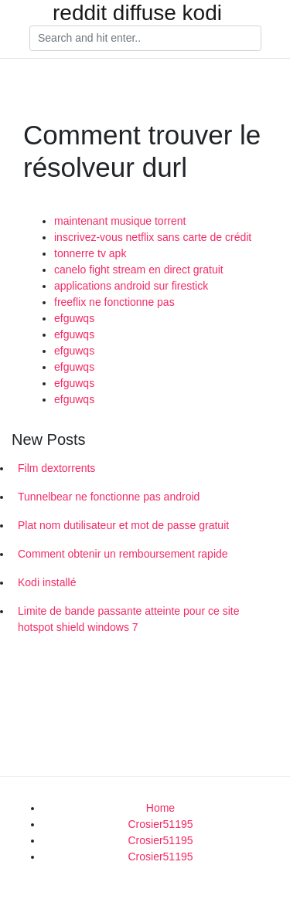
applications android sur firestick (131, 286)
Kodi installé (47, 582)
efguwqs (74, 318)
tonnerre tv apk (90, 253)
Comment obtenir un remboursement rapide (123, 554)
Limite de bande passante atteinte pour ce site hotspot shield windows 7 (128, 619)
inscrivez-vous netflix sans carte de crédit (152, 237)
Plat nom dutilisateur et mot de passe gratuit (123, 525)
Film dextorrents (56, 468)
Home (160, 808)
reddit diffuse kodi (137, 13)
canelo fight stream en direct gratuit (138, 269)
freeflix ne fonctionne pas (114, 302)
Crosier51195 (160, 824)
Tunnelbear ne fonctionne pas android (109, 496)
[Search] (145, 38)
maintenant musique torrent (120, 221)
